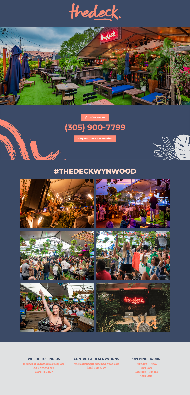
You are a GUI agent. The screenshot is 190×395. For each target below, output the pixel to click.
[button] (95, 117)
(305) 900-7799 (96, 368)
